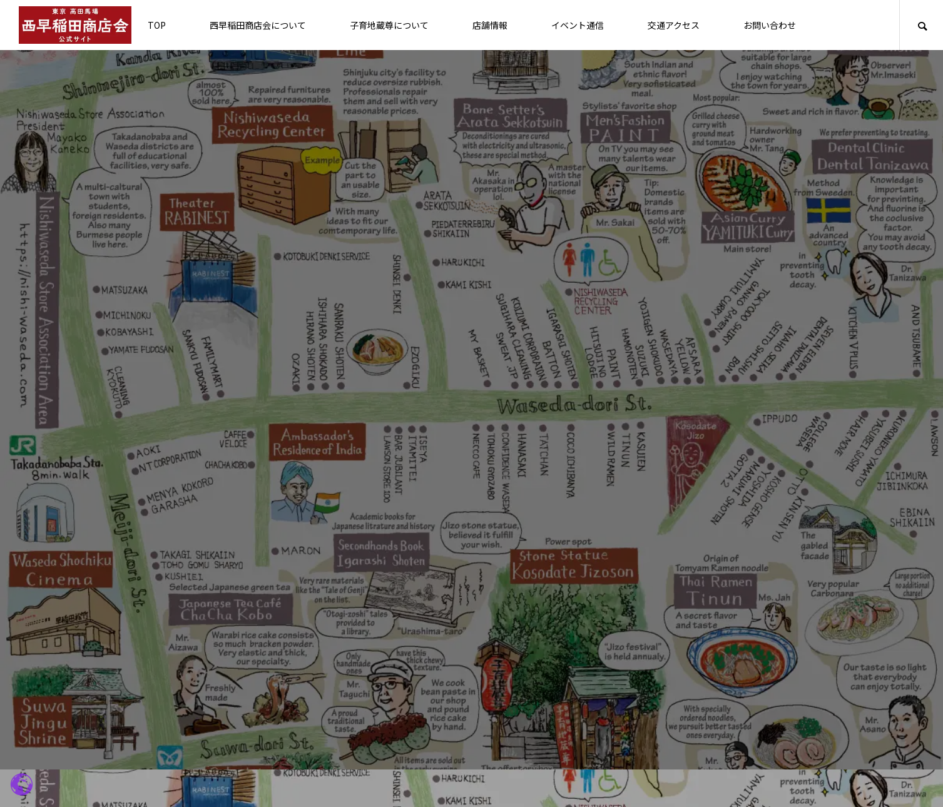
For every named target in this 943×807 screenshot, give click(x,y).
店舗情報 (489, 25)
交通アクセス (674, 25)
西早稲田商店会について (258, 25)
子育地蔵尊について (389, 25)
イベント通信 (577, 25)
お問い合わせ (769, 25)
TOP (157, 25)
